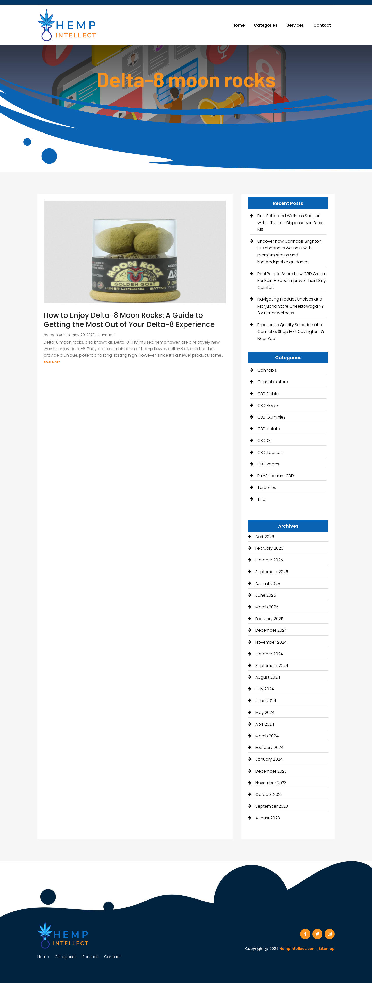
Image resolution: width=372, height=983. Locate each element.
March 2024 (267, 736)
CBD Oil (264, 440)
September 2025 (271, 572)
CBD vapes (268, 464)
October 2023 (269, 794)
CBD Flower (268, 405)
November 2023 (270, 783)
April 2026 (264, 537)
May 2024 (264, 712)
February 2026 (269, 548)
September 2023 (271, 806)
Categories (265, 25)
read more (52, 362)
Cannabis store (272, 382)
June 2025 (265, 595)
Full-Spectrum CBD (275, 476)
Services (295, 25)
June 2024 (265, 701)
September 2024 (271, 666)
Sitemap (327, 948)
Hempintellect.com (298, 948)
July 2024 (264, 689)
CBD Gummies (271, 417)
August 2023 (267, 818)
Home (238, 25)
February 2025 (269, 619)
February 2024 (269, 748)
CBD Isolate (268, 429)
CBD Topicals (270, 452)
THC (261, 499)
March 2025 (267, 607)
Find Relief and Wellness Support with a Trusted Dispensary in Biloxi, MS (290, 222)
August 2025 (267, 584)
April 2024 (264, 724)
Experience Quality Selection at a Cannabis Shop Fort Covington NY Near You (291, 331)
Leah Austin (59, 334)
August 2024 (267, 677)
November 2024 (271, 642)
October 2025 (269, 560)
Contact (322, 25)
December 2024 (271, 630)
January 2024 (269, 759)
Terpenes (266, 487)
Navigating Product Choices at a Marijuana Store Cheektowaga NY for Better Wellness (290, 306)
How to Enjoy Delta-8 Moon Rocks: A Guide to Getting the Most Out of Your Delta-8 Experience (129, 319)
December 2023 (271, 771)
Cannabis (106, 334)
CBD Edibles (268, 394)
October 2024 (269, 654)
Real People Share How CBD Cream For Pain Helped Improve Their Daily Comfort (291, 280)
